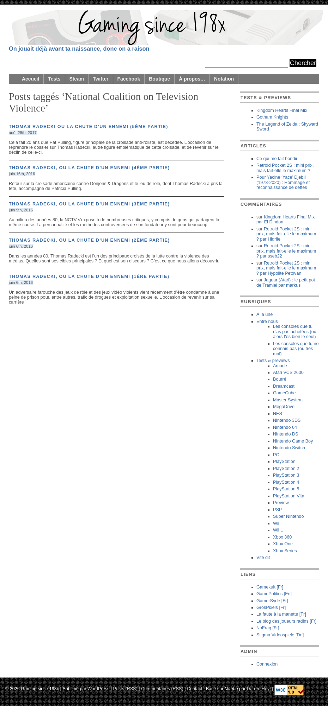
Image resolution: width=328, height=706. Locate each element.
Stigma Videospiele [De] (280, 634)
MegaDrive (283, 406)
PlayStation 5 (286, 488)
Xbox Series (285, 550)
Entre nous (267, 321)
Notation (224, 79)
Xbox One (283, 543)
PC (276, 454)
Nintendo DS (285, 434)
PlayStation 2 (286, 468)
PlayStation (284, 461)
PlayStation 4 (286, 482)
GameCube (284, 392)
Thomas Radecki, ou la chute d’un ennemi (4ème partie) (89, 167)
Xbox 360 (282, 537)
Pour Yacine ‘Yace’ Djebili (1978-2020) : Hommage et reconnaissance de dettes (283, 182)
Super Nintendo (288, 516)
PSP (277, 509)
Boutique (159, 79)
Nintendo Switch (289, 447)
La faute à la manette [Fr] (281, 614)
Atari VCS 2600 (288, 372)
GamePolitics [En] (274, 593)
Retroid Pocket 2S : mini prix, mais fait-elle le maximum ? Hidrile (286, 234)
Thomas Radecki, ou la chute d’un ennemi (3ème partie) (89, 204)
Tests (54, 79)
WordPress (98, 688)
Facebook (128, 79)
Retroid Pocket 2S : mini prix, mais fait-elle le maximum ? (285, 168)
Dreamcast (283, 386)
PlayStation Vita (288, 496)
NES (277, 413)
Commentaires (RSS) (162, 688)
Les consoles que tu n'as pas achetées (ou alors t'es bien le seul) (294, 331)
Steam (76, 79)
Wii (276, 523)
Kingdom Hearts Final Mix (281, 110)
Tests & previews (273, 360)
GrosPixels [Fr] (271, 607)
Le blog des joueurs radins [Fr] (286, 621)
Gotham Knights (272, 117)
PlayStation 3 (286, 475)
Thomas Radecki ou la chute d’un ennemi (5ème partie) (88, 126)
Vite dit (263, 557)
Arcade (280, 365)
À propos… (192, 79)
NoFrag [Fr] (267, 627)
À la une (264, 314)
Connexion (267, 664)
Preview (281, 502)
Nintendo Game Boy (293, 441)
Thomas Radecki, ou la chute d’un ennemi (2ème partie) (89, 240)
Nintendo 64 (285, 427)
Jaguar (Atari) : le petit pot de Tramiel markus (285, 282)
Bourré (279, 379)
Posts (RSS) (125, 688)
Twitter (100, 79)
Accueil (30, 79)
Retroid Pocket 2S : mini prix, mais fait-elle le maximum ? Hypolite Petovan (286, 268)
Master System (288, 399)
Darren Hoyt (259, 688)
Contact (194, 688)
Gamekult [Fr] (269, 587)
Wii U (278, 530)
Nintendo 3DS (286, 420)
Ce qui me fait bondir (276, 158)
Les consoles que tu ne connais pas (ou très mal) (296, 348)
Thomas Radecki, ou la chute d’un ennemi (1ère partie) (89, 276)
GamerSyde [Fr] (272, 600)
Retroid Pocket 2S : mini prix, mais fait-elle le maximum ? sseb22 (286, 251)
